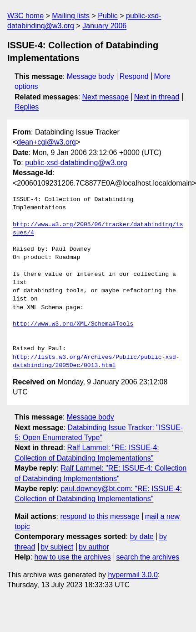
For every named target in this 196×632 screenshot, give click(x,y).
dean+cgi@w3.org (46, 142)
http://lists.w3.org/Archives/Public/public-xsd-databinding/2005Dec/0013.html (96, 361)
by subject (56, 547)
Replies (27, 107)
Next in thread (157, 97)
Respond (134, 76)
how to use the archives (73, 557)
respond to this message (99, 516)
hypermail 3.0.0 (132, 575)
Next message (105, 97)
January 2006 (104, 26)
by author (94, 547)
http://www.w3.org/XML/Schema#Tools (73, 324)
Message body (90, 76)
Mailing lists (71, 16)
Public (108, 16)
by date (141, 536)
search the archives (148, 557)
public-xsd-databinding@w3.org (76, 162)
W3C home (25, 16)
